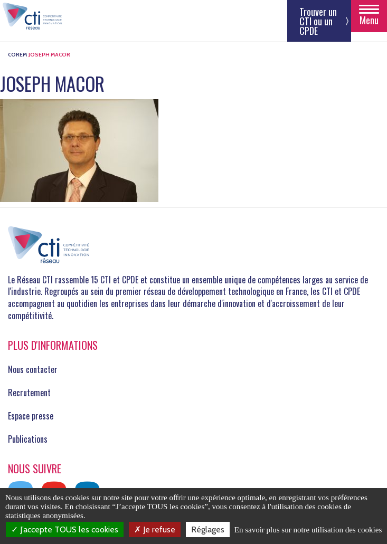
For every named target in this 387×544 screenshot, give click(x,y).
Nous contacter (33, 369)
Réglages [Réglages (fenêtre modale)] (207, 529)
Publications (28, 439)
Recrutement (29, 392)
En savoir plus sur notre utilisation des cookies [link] (308, 530)
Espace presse (30, 415)
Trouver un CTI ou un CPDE (318, 21)
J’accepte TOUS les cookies (64, 529)
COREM (17, 54)
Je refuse (154, 529)
